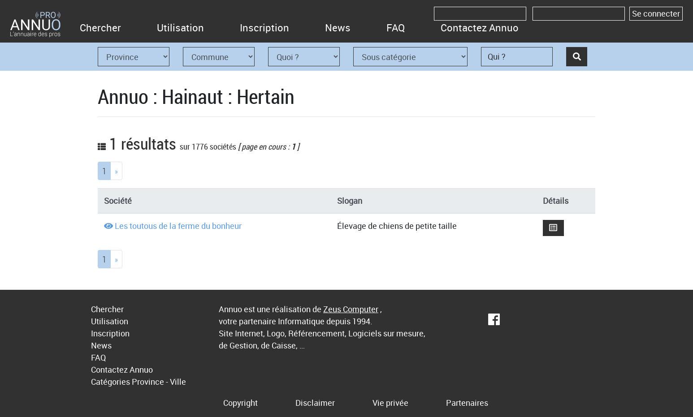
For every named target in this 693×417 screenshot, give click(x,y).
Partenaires (467, 402)
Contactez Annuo (480, 27)
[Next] (116, 171)
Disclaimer (315, 402)
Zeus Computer (350, 309)
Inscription (264, 27)
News (338, 27)
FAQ (395, 27)
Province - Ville (159, 381)
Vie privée (390, 402)
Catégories (110, 381)
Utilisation (180, 27)
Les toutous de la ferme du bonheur (178, 225)
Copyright (240, 402)
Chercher (100, 27)
